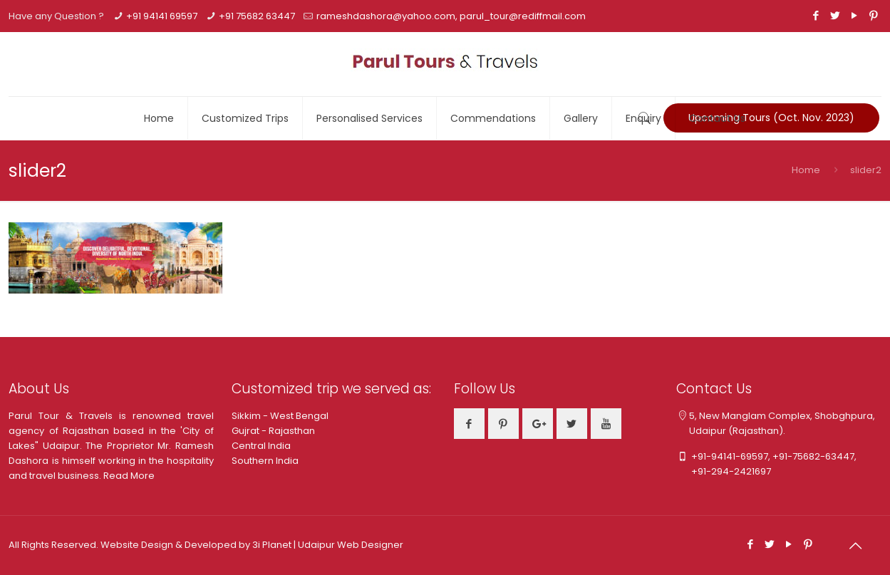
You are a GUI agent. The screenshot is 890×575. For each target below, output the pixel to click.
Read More (129, 475)
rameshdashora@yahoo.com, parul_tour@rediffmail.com (451, 16)
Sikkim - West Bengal (280, 416)
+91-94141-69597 (729, 456)
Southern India (265, 460)
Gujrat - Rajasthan (273, 430)
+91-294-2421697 (723, 471)
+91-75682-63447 (813, 456)
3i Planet (273, 544)
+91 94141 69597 (161, 16)
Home (806, 170)
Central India (261, 445)
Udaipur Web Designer (350, 544)
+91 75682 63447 (257, 16)
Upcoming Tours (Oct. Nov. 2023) (771, 117)
